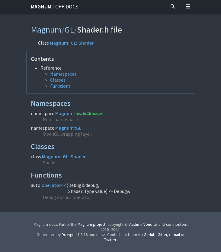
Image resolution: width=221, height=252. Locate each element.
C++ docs (66, 6)
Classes (58, 80)
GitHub (149, 234)
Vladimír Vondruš (143, 224)
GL (69, 29)
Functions (60, 86)
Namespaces (63, 74)
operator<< (53, 185)
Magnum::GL (68, 128)
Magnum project (91, 224)
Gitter (162, 234)
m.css (100, 234)
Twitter (110, 239)
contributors (176, 224)
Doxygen (69, 234)
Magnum (41, 6)
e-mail (174, 234)
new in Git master (89, 113)
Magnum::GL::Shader (72, 43)
